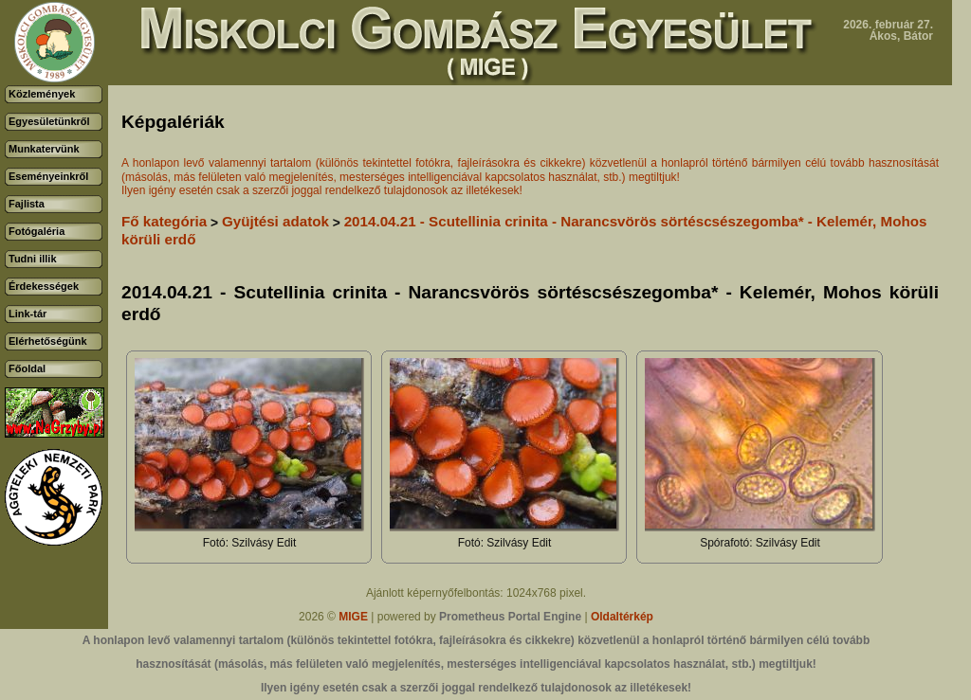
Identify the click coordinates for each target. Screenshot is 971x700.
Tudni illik (33, 258)
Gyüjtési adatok (275, 221)
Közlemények (42, 93)
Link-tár (27, 313)
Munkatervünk (44, 148)
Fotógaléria (36, 231)
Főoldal (27, 368)
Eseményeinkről (48, 176)
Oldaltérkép (622, 616)
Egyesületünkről (49, 121)
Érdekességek (44, 286)
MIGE (353, 616)
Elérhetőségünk (48, 341)
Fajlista (27, 203)
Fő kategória (164, 221)
